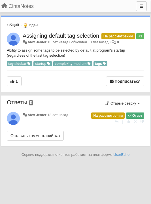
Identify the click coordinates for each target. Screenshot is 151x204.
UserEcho (121, 154)
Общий (13, 25)
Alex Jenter (36, 42)
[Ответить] (116, 122)
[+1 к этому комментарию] (128, 122)
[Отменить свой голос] (135, 122)
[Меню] (141, 6)
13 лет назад (57, 115)
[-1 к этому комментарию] (142, 122)
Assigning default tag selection (61, 36)
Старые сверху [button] (122, 103)
